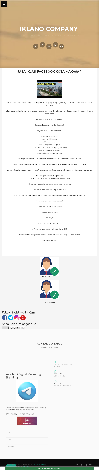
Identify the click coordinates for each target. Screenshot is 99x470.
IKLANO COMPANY (49, 28)
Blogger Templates (39, 464)
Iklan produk (26, 466)
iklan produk (9, 466)
